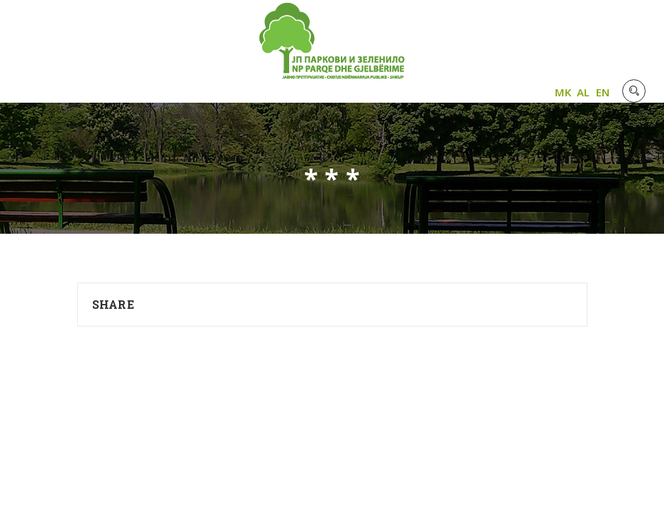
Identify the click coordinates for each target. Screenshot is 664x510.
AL (583, 92)
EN (603, 92)
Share (113, 304)
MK (563, 92)
